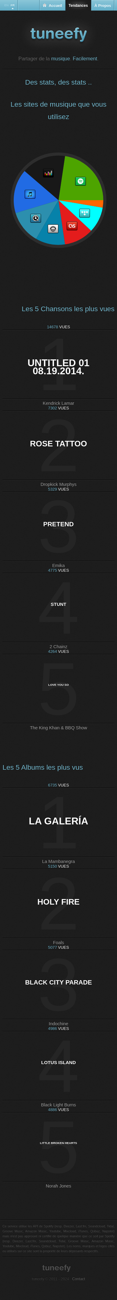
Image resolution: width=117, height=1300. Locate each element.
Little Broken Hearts (58, 1143)
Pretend (58, 524)
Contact (78, 1279)
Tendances (78, 5)
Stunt (58, 604)
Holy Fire (58, 901)
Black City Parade (58, 982)
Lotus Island (58, 1062)
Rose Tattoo (58, 443)
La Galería (58, 821)
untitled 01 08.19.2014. (58, 367)
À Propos (103, 5)
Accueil (52, 5)
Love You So (58, 684)
